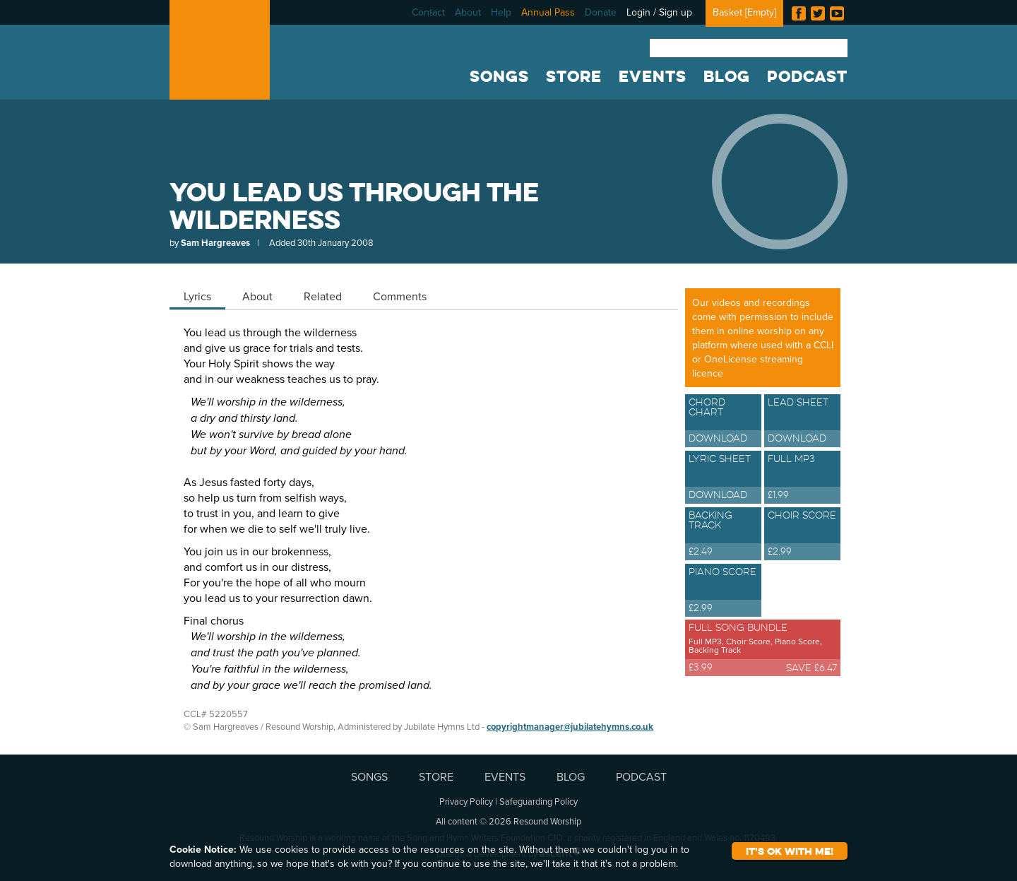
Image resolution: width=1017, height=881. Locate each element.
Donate (601, 12)
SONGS (499, 76)
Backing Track (723, 534)
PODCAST (807, 76)
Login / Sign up (659, 12)
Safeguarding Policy (538, 801)
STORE (574, 76)
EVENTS (652, 76)
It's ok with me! (789, 851)
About (468, 12)
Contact (428, 12)
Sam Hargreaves (215, 242)
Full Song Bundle (762, 646)
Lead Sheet (802, 421)
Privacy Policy (466, 801)
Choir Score (802, 534)
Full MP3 (802, 478)
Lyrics (197, 296)
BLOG (726, 76)
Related (323, 296)
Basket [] (744, 12)
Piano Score (723, 591)
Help (501, 12)
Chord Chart (723, 421)
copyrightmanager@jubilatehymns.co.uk (570, 726)
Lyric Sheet (723, 478)
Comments (400, 296)
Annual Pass (548, 12)
